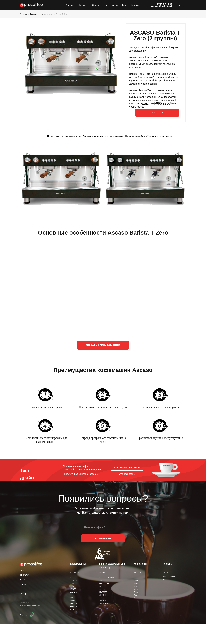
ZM (135, 598)
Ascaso (43, 14)
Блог (124, 5)
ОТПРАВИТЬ (103, 540)
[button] (127, 468)
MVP (72, 584)
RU (184, 5)
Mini (135, 578)
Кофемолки (140, 563)
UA (178, 5)
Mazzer (138, 572)
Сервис (95, 5)
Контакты (135, 5)
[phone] (103, 529)
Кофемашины (78, 563)
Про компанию (110, 5)
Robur (136, 589)
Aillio (165, 572)
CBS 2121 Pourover (106, 578)
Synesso (74, 572)
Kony (136, 586)
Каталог (70, 5)
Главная (23, 14)
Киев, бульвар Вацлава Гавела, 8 (80, 474)
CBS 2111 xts (104, 604)
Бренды (83, 5)
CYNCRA (73, 581)
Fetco (102, 572)
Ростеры (167, 563)
